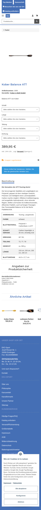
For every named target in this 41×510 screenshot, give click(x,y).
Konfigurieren (21, 496)
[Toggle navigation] (3, 14)
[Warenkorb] (37, 16)
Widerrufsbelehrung (9, 441)
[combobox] (20, 109)
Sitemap (5, 405)
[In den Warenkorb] (3, 36)
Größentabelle (7, 429)
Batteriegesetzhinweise (11, 450)
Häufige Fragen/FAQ (10, 416)
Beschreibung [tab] (8, 181)
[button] (33, 16)
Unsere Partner (8, 401)
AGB (3, 437)
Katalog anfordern (12, 11)
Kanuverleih (19, 2)
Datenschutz (17, 483)
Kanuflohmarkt (7, 397)
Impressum (7, 483)
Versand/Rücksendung (10, 424)
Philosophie (6, 388)
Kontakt (5, 373)
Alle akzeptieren (20, 488)
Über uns (5, 384)
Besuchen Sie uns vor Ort (14, 7)
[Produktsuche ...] (18, 21)
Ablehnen (21, 502)
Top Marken (7, 2)
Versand (20, 151)
